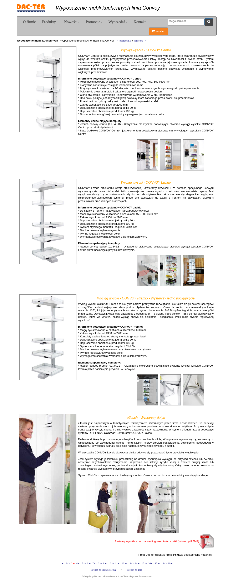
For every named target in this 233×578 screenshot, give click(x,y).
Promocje (94, 22)
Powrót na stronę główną (103, 569)
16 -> (150, 563)
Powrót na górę (134, 569)
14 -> (137, 563)
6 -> (89, 563)
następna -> (140, 40)
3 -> (73, 563)
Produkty (50, 22)
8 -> (100, 563)
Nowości (72, 22)
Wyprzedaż (117, 22)
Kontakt (140, 22)
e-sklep (158, 31)
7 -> (94, 563)
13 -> (131, 563)
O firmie (29, 22)
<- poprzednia (124, 40)
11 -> (118, 563)
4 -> (78, 563)
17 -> (157, 563)
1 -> (62, 563)
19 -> (170, 563)
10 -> (111, 563)
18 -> (164, 563)
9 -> (105, 563)
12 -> (124, 563)
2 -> (67, 563)
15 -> (144, 563)
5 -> (84, 563)
